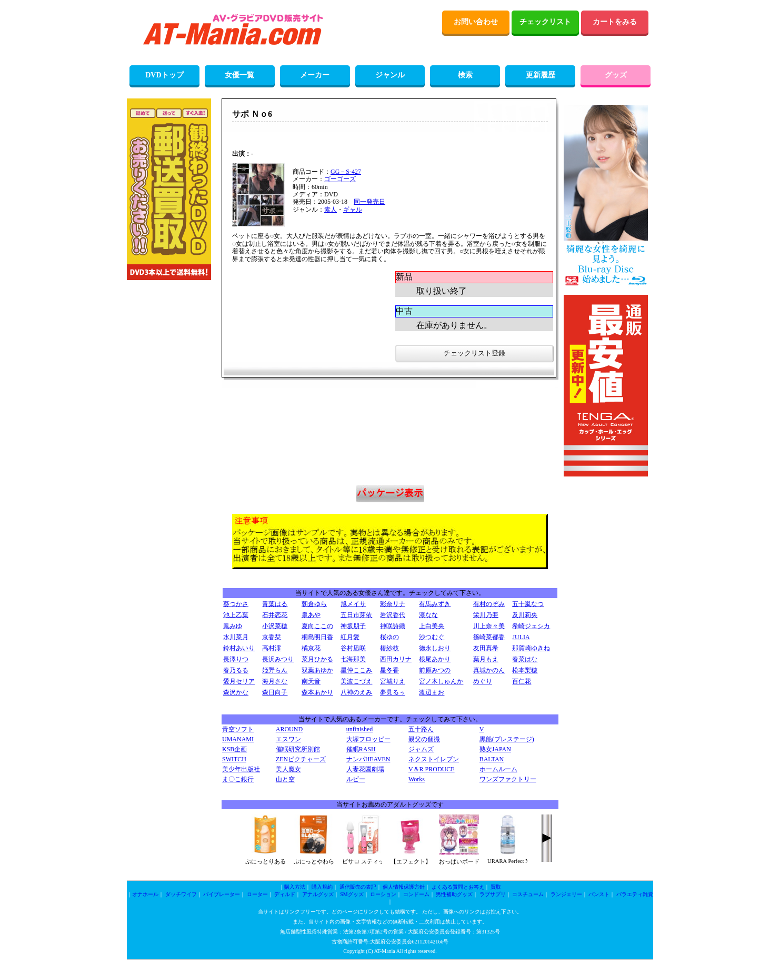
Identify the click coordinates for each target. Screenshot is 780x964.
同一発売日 (369, 201)
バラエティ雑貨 (634, 894)
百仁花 (521, 681)
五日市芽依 (356, 615)
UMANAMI (238, 739)
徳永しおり (435, 648)
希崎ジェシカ (531, 626)
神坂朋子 (353, 626)
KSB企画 (234, 749)
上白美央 (431, 626)
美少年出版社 (241, 769)
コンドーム (416, 894)
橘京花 (311, 648)
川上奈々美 (489, 626)
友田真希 (485, 648)
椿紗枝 (389, 648)
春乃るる (235, 670)
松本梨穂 (524, 670)
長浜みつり (278, 659)
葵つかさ (235, 604)
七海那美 (353, 659)
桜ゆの (389, 637)
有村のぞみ (489, 604)
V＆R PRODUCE (431, 769)
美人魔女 (288, 769)
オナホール (145, 894)
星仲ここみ (356, 670)
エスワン (288, 739)
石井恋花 (274, 615)
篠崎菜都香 (489, 637)
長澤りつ (235, 659)
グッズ (616, 75)
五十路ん (421, 729)
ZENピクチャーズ (301, 759)
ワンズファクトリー (507, 779)
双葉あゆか (317, 670)
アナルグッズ (318, 894)
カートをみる (615, 22)
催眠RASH (361, 749)
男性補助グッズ (454, 894)
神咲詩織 (392, 626)
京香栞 (271, 637)
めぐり (482, 681)
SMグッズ (351, 894)
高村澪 (271, 648)
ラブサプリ (492, 894)
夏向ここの (317, 626)
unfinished (359, 729)
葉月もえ (485, 659)
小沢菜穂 (274, 626)
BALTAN (491, 759)
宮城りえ (392, 681)
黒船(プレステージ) (506, 739)
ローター (257, 894)
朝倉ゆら (314, 604)
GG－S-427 (346, 171)
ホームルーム (498, 769)
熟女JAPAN (495, 749)
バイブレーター (221, 894)
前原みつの (435, 670)
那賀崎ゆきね (531, 648)
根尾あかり (435, 659)
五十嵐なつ (528, 604)
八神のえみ (356, 692)
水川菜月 (235, 637)
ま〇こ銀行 (238, 779)
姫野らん (274, 670)
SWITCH (234, 759)
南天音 (311, 681)
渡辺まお (431, 692)
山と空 (285, 779)
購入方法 (294, 887)
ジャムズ (421, 749)
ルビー (355, 779)
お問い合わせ (476, 22)
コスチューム (528, 894)
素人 (330, 209)
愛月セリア (239, 681)
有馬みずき (435, 604)
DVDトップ (164, 75)
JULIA (520, 637)
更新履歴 (540, 75)
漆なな (428, 615)
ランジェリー (566, 894)
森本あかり (317, 692)
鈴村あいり (239, 648)
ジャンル (390, 75)
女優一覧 (239, 75)
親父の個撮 (424, 739)
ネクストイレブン (433, 759)
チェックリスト (545, 22)
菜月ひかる (317, 659)
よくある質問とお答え (458, 887)
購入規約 (322, 887)
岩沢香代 (392, 615)
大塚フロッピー (368, 739)
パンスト (598, 894)
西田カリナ (396, 659)
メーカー (314, 75)
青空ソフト (238, 729)
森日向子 (274, 692)
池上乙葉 (235, 615)
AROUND (289, 729)
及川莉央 (524, 615)
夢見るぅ (392, 692)
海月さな (274, 681)
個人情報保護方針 (404, 887)
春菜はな (524, 659)
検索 (465, 75)
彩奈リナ (392, 604)
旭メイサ (353, 604)
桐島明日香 (317, 637)
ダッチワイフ (181, 894)
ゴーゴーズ (340, 179)
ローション (383, 894)
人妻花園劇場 (365, 769)
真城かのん (489, 670)
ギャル (352, 209)
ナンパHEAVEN (368, 759)
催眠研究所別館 (298, 749)
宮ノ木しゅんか (441, 681)
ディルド (284, 894)
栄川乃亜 (485, 615)
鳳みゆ (232, 626)
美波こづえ (356, 681)
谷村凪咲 (353, 648)
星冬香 (389, 670)
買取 (496, 887)
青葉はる (274, 604)
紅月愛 (350, 637)
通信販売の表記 (357, 887)
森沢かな (235, 692)
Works (416, 779)
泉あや (311, 615)
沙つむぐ (431, 637)
